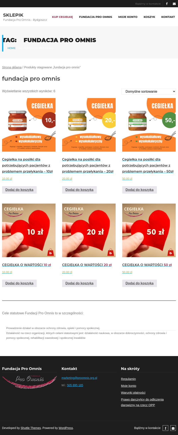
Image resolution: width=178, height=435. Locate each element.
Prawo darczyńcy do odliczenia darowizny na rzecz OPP (142, 402)
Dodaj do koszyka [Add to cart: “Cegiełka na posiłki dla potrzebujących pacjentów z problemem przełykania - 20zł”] (79, 190)
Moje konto (128, 385)
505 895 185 (75, 385)
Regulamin (128, 379)
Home (11, 48)
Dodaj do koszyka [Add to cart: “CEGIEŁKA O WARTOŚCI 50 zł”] (140, 283)
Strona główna (12, 67)
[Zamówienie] (148, 91)
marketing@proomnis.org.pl (79, 378)
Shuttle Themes (31, 428)
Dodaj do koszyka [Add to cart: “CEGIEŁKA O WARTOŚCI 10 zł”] (19, 283)
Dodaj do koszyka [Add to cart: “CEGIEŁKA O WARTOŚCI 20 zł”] (79, 283)
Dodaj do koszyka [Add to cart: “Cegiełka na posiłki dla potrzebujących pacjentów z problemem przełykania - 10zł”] (19, 190)
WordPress (66, 428)
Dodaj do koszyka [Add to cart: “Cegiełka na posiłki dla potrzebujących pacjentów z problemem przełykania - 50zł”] (140, 190)
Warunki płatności (133, 392)
